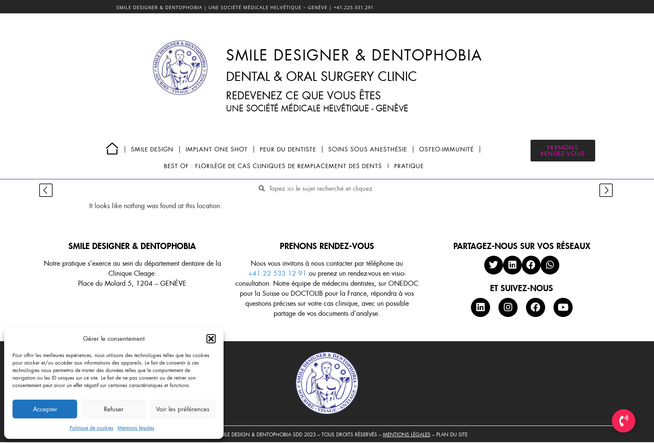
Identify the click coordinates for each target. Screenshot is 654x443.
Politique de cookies (91, 428)
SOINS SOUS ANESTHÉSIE (367, 149)
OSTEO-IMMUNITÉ (446, 149)
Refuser (113, 409)
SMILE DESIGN (152, 149)
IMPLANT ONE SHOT (217, 149)
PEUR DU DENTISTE (288, 149)
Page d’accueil (112, 148)
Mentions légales (136, 428)
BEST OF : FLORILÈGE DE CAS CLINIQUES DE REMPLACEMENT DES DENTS (273, 166)
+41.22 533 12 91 (277, 273)
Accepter (45, 409)
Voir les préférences (182, 409)
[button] (211, 339)
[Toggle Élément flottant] (623, 421)
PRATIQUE (409, 166)
